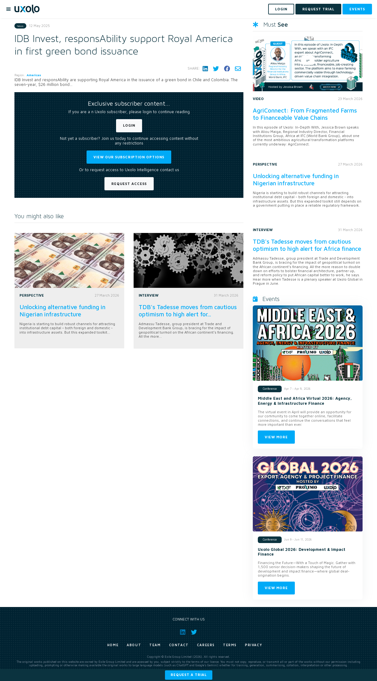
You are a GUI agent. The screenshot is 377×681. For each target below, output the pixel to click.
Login (129, 125)
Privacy (253, 645)
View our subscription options (128, 157)
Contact (179, 645)
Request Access (129, 184)
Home (113, 645)
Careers (206, 645)
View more (276, 437)
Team (155, 645)
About (134, 645)
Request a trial (189, 675)
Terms (230, 645)
